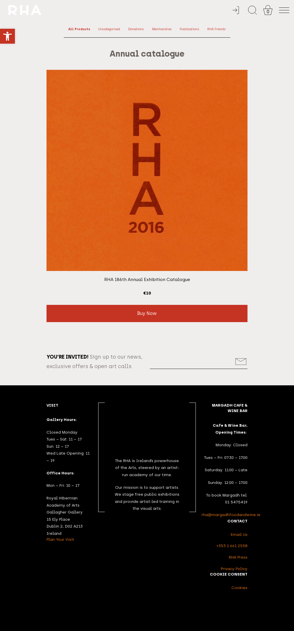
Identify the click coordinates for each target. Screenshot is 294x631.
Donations (136, 29)
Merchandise (161, 29)
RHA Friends (216, 29)
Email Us (239, 534)
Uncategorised (109, 29)
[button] (7, 36)
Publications (189, 29)
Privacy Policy (234, 568)
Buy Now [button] (147, 313)
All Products (79, 29)
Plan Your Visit (60, 539)
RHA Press (238, 557)
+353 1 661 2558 (231, 545)
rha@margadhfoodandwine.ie (231, 514)
